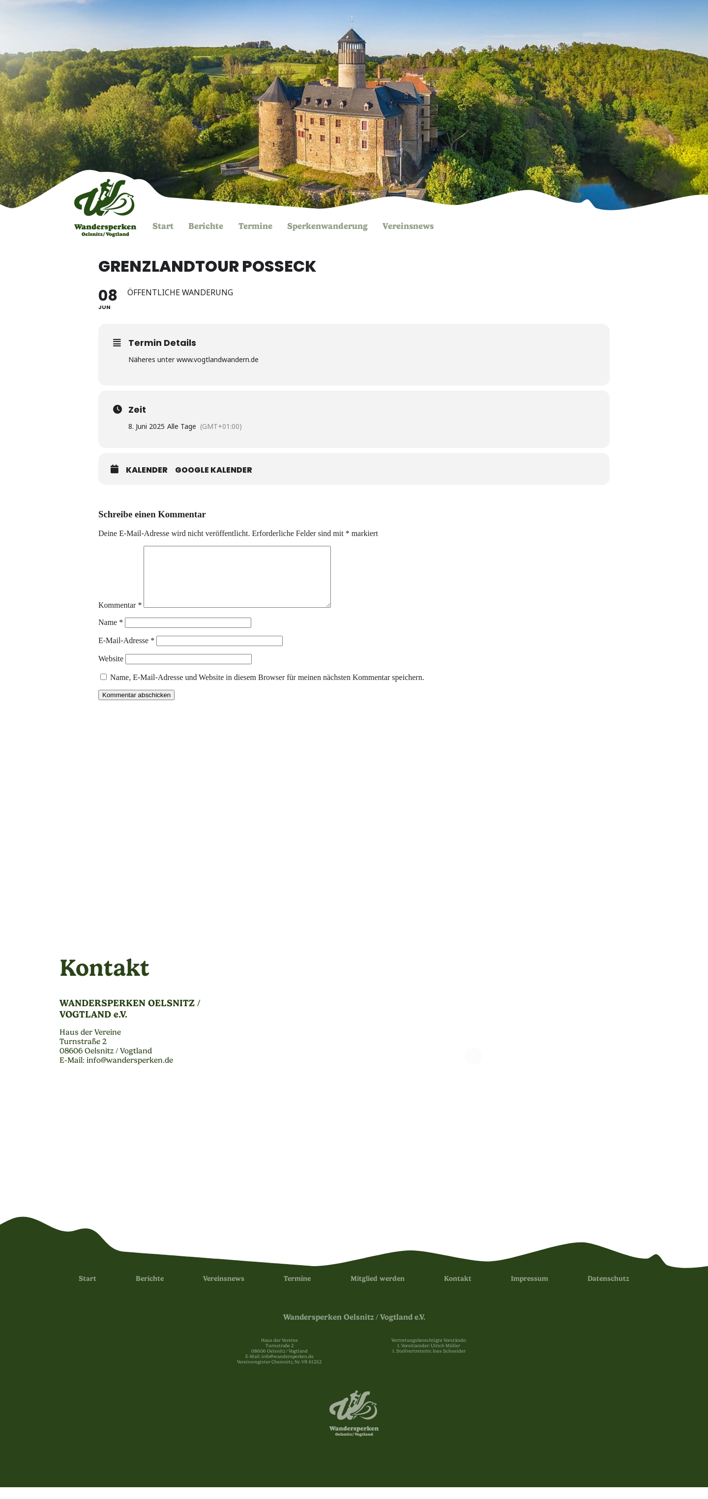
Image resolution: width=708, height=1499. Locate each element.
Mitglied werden (378, 1290)
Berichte (205, 226)
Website (110, 670)
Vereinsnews (408, 226)
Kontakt (458, 1290)
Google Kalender (213, 470)
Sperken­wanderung (327, 226)
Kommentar (120, 617)
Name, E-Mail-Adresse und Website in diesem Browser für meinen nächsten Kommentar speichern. (267, 689)
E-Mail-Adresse (126, 652)
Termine (255, 226)
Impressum (529, 1290)
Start (163, 226)
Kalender (147, 470)
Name (110, 634)
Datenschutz (608, 1290)
